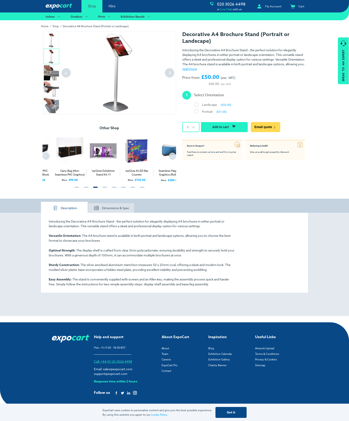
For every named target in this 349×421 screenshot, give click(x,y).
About (165, 348)
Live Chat (226, 9)
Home (45, 26)
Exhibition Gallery (219, 359)
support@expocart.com (110, 374)
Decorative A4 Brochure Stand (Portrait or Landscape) (96, 26)
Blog (211, 348)
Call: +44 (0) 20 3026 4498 (113, 361)
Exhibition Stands (136, 16)
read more (189, 69)
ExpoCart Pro (169, 365)
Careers (166, 359)
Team (165, 354)
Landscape (216, 104)
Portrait (214, 111)
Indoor (53, 16)
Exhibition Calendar (220, 354)
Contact (166, 371)
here (212, 151)
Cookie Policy (159, 415)
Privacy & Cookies (266, 359)
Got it (231, 412)
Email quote (265, 127)
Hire (112, 6)
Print (104, 16)
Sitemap (260, 365)
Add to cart (224, 126)
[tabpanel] (59, 157)
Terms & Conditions (267, 354)
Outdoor (80, 16)
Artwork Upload (264, 348)
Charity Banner (217, 365)
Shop (92, 6)
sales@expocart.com (117, 369)
